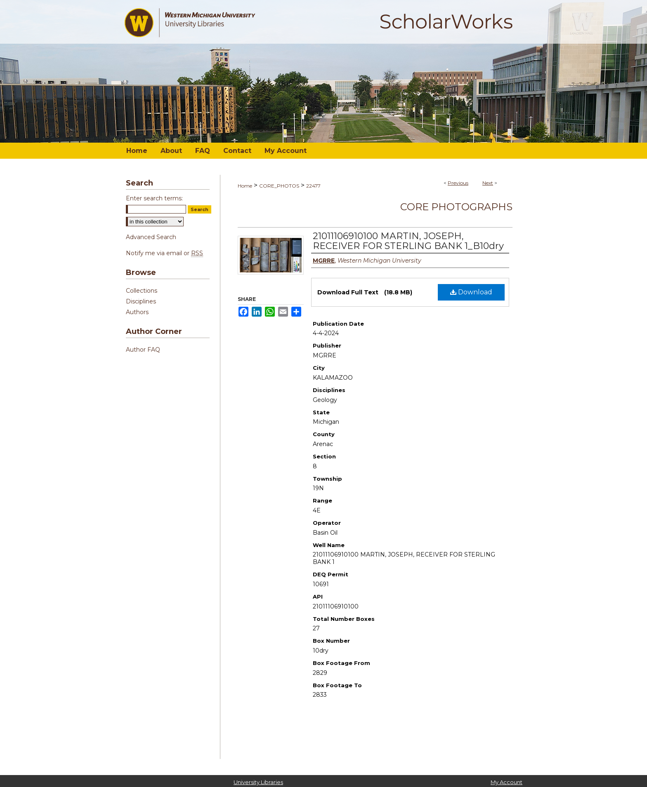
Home (245, 186)
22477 (313, 186)
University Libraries (258, 782)
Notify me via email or (164, 253)
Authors (137, 312)
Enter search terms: (154, 198)
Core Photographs (456, 207)
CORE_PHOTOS (279, 186)
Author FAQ (143, 349)
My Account (506, 782)
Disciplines (141, 301)
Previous (458, 183)
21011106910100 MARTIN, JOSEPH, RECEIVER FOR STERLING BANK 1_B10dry (408, 240)
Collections (141, 290)
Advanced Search (151, 237)
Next (487, 183)
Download (471, 292)
